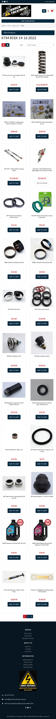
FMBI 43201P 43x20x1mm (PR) (14, 262)
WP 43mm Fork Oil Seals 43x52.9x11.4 (14, 216)
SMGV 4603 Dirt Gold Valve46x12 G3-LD (42, 123)
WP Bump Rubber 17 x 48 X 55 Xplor (42, 496)
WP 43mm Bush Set (14, 309)
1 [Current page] (24, 616)
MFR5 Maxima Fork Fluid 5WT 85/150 (14, 543)
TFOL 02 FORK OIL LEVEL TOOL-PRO (14, 591)
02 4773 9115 (9, 695)
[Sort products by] (40, 45)
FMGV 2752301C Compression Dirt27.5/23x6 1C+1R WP (14, 123)
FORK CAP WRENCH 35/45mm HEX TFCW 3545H (42, 591)
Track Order (28, 636)
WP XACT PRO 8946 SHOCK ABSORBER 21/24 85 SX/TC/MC (42, 169)
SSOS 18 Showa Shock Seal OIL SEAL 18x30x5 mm (42, 403)
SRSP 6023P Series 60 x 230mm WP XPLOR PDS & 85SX (42, 76)
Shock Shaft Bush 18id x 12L (14, 449)
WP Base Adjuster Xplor (42, 356)
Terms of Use (28, 662)
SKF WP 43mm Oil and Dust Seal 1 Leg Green (42, 216)
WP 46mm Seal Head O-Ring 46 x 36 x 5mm (42, 450)
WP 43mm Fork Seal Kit (42, 309)
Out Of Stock (42, 183)
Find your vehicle (28, 21)
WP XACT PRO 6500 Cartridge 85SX (14, 169)
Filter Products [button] (9, 33)
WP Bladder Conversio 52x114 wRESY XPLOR (14, 403)
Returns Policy (28, 664)
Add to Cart (14, 89)
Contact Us (28, 651)
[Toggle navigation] (44, 11)
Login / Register (50, 1)
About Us (28, 646)
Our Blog (28, 649)
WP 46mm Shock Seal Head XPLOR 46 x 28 (14, 497)
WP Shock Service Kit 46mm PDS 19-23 (14, 76)
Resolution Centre (28, 638)
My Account (28, 633)
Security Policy (28, 667)
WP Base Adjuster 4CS (14, 356)
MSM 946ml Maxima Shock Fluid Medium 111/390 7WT (42, 544)
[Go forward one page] (31, 616)
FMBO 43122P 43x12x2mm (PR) (42, 262)
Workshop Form (28, 660)
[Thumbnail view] (3, 45)
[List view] (7, 45)
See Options (42, 89)
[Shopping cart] (52, 11)
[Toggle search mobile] (47, 11)
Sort (21, 45)
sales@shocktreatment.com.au (15, 699)
